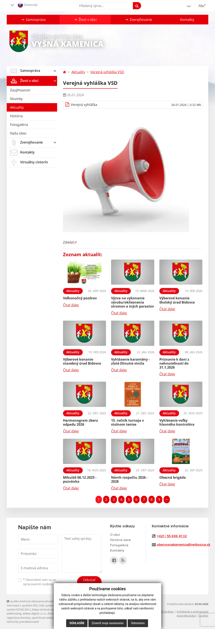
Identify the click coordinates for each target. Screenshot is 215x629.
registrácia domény (18, 618)
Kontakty (187, 19)
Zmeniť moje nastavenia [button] (107, 623)
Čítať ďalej (71, 305)
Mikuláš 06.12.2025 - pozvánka (79, 479)
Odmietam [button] (138, 623)
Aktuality (17, 107)
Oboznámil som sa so (44, 582)
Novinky (16, 98)
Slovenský (27, 5)
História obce (120, 540)
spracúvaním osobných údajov (44, 584)
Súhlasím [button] (76, 623)
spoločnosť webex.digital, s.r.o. (51, 618)
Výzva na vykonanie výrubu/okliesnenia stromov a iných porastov (132, 302)
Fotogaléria (19, 124)
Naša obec (18, 133)
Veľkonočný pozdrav (80, 298)
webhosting (14, 613)
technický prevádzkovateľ (23, 622)
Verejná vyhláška (84, 104)
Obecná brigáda (172, 477)
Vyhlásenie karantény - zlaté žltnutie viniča (130, 361)
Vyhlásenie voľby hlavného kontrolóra (176, 422)
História (16, 116)
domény (52, 613)
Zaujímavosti (20, 90)
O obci (115, 534)
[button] (33, 19)
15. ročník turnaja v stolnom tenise (127, 422)
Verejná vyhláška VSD (107, 72)
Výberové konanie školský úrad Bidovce (177, 300)
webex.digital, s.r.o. (34, 613)
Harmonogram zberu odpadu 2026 (80, 422)
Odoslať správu (89, 582)
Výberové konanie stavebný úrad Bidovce (82, 361)
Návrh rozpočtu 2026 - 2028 (129, 479)
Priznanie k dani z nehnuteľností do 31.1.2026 (174, 363)
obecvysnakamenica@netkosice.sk (183, 544)
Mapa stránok (41, 609)
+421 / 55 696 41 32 (172, 536)
